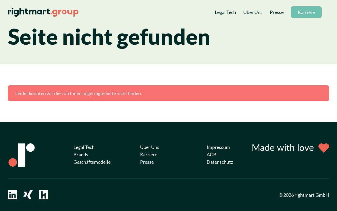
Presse (277, 12)
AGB (211, 154)
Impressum (218, 147)
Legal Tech (225, 12)
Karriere (306, 12)
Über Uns (252, 12)
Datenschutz (220, 162)
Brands (80, 154)
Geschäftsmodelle (92, 162)
